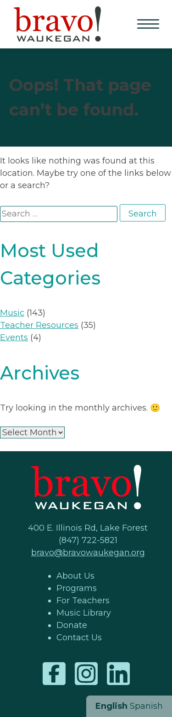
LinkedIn (118, 673)
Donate (71, 625)
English (111, 706)
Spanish (146, 706)
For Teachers (83, 601)
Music (12, 313)
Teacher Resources (39, 325)
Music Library (83, 613)
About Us (75, 576)
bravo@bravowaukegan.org (88, 553)
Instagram (86, 673)
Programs (76, 588)
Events (14, 337)
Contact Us (79, 638)
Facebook (54, 673)
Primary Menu (149, 24)
